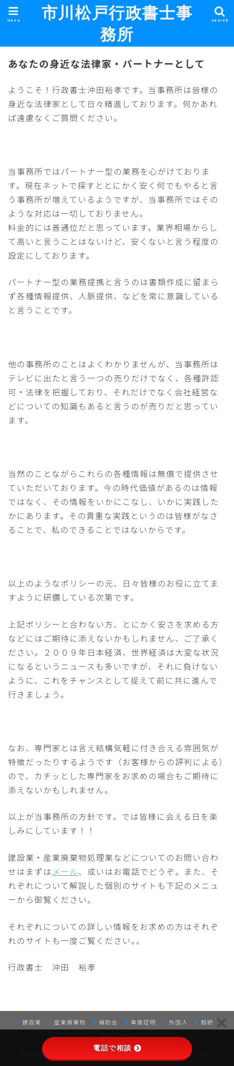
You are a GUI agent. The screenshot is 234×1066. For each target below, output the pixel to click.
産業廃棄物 (70, 1022)
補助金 (108, 1022)
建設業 (31, 1022)
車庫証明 (143, 1022)
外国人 (178, 1022)
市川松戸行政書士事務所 (117, 23)
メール (65, 871)
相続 (207, 1022)
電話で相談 (117, 1047)
